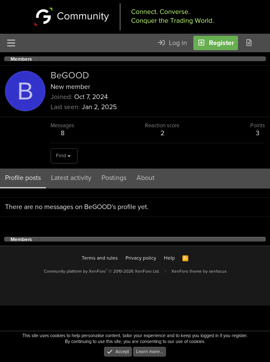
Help (169, 258)
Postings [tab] (114, 177)
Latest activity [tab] (71, 177)
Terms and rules (100, 258)
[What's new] (248, 43)
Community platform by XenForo (102, 271)
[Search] (263, 43)
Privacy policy (141, 258)
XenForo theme (186, 271)
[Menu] (11, 43)
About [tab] (145, 177)
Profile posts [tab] (23, 177)
